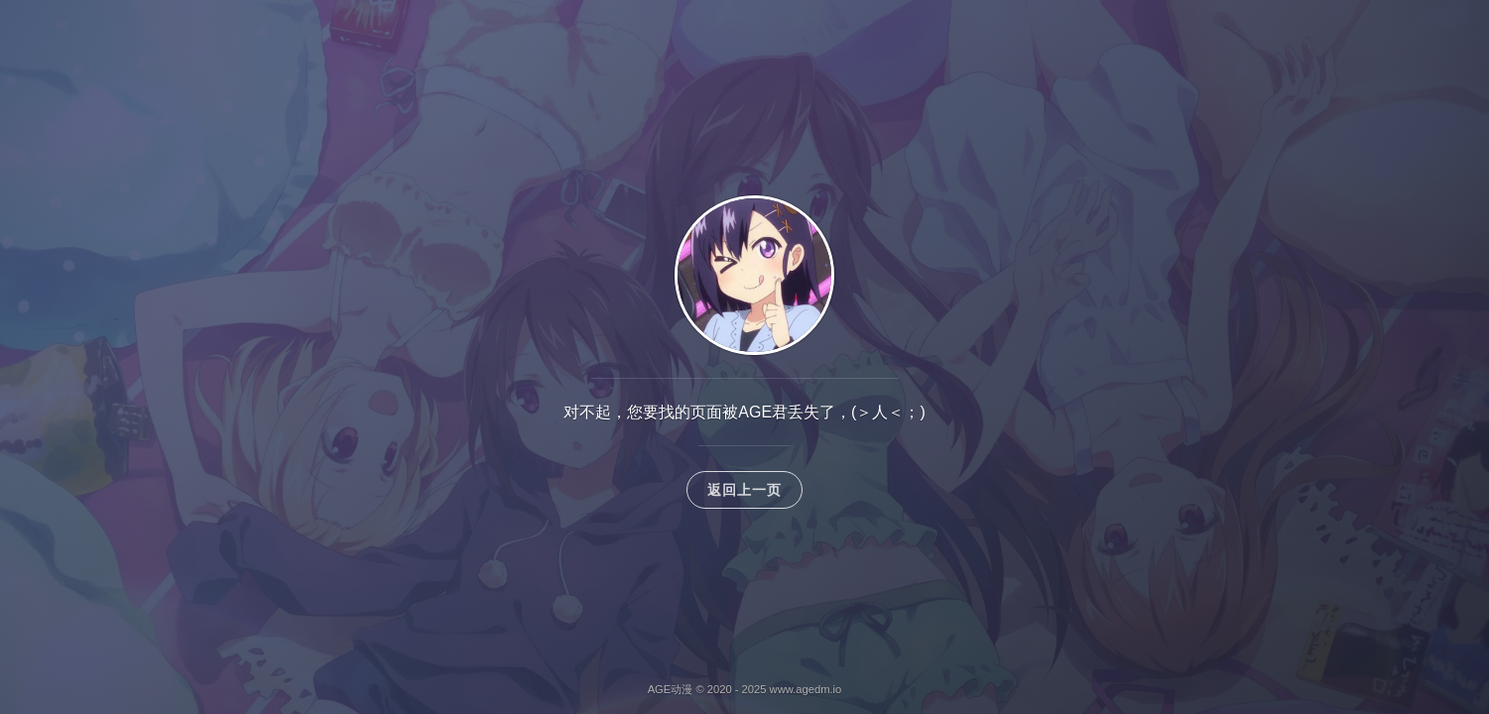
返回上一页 (744, 490)
